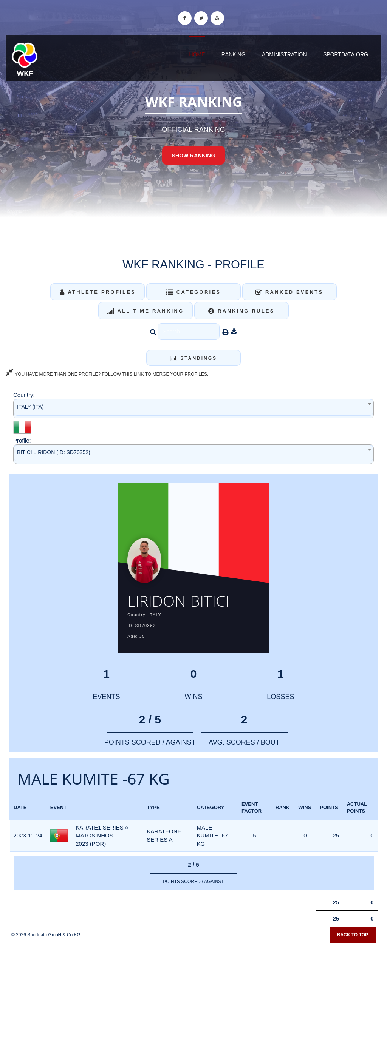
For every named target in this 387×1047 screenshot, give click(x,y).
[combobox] (193, 408)
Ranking (233, 54)
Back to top (352, 935)
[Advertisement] (193, 992)
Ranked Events (289, 292)
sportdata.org (345, 54)
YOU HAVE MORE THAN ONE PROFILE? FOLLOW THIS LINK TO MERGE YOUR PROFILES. (107, 374)
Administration (284, 54)
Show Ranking (193, 156)
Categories (193, 292)
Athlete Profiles (98, 292)
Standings (193, 358)
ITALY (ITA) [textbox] (30, 407)
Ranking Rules (241, 311)
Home (197, 54)
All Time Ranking (145, 311)
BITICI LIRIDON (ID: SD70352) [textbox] (53, 452)
